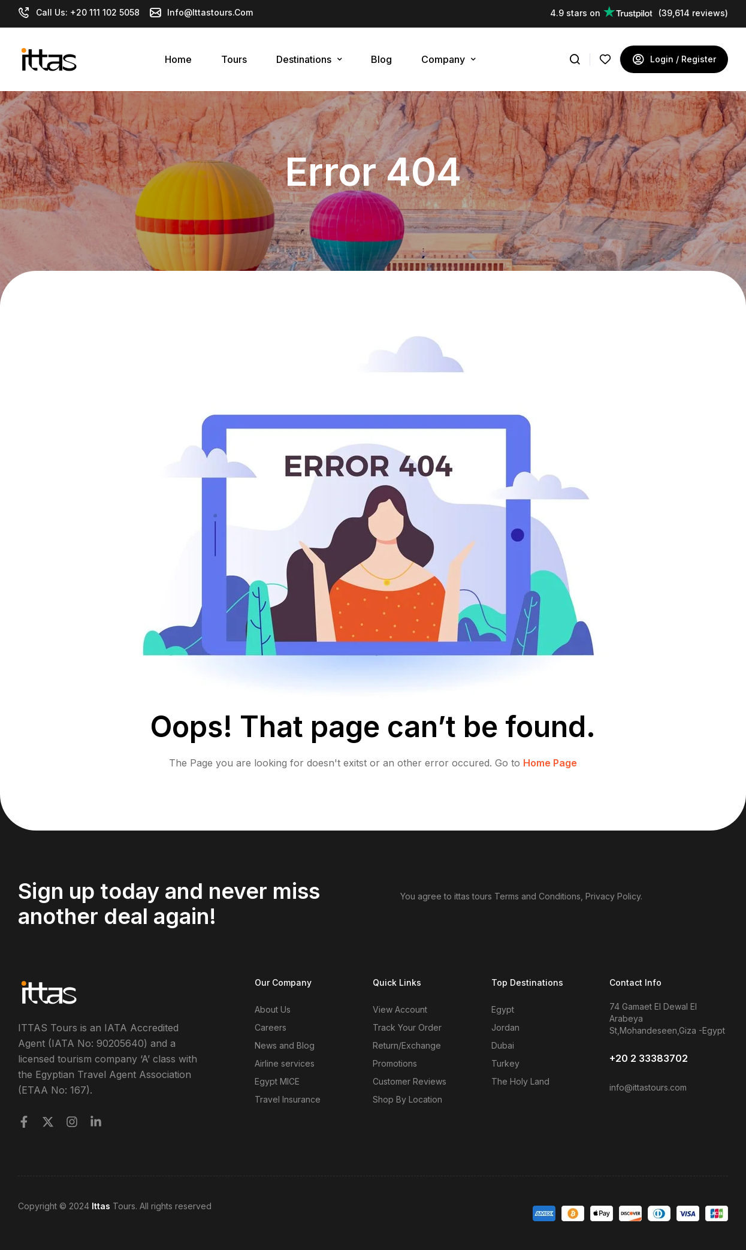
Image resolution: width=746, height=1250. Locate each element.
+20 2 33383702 (648, 1058)
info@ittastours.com (648, 1087)
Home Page (550, 763)
